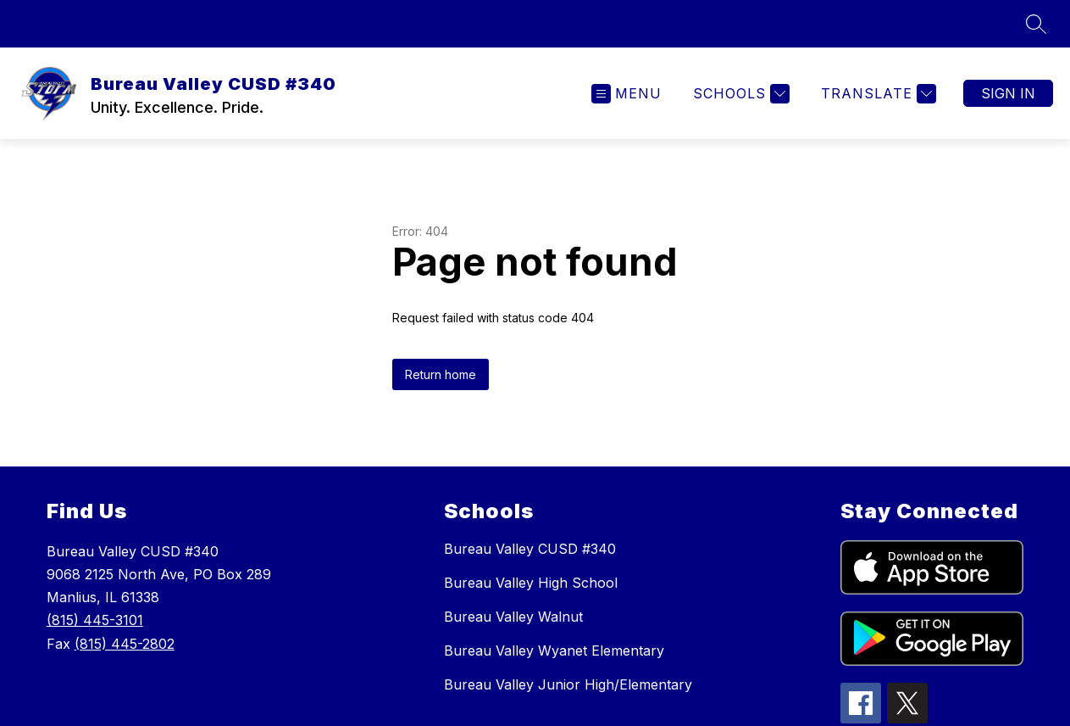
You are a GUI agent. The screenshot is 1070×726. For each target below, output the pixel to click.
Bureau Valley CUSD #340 (530, 548)
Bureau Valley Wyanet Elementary (554, 650)
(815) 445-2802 (125, 643)
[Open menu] (626, 93)
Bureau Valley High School (531, 582)
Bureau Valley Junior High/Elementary (568, 684)
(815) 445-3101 (95, 620)
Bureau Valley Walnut (513, 616)
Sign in (1008, 93)
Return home (440, 374)
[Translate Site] (876, 93)
